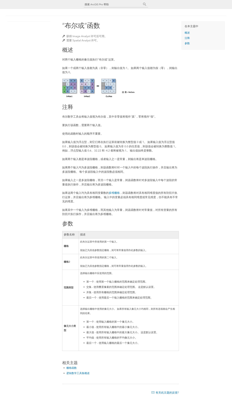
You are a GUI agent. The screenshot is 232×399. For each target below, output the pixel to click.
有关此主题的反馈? (167, 392)
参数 (187, 43)
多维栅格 (114, 192)
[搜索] (144, 4)
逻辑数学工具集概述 (78, 373)
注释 (187, 38)
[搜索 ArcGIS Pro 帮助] (113, 4)
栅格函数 (71, 367)
